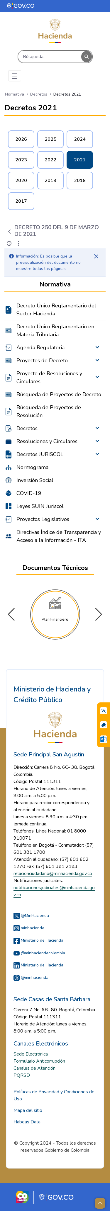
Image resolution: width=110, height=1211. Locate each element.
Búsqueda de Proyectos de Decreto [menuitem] (58, 394)
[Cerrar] (96, 256)
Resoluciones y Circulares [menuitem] (46, 441)
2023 (21, 160)
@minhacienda (30, 977)
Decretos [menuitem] (27, 428)
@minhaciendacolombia (39, 953)
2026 (21, 139)
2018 (80, 180)
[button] (99, 614)
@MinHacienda (31, 915)
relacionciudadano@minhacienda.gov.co (52, 873)
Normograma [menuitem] (32, 467)
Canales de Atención (34, 1068)
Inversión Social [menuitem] (34, 480)
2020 (21, 180)
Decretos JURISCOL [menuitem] (39, 454)
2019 (50, 180)
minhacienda (28, 928)
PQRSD (21, 1075)
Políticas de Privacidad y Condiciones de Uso (53, 1095)
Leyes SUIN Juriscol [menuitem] (40, 506)
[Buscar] (49, 57)
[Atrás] (9, 231)
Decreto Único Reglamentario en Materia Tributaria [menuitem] (55, 330)
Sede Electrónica (30, 1054)
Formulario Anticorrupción (39, 1061)
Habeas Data (26, 1122)
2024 (80, 139)
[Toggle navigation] (14, 75)
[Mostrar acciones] (18, 243)
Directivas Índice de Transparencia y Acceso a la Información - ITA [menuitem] (58, 536)
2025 (50, 139)
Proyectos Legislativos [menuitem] (42, 519)
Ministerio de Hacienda (38, 940)
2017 (21, 201)
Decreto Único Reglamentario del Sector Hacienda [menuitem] (56, 309)
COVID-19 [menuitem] (28, 493)
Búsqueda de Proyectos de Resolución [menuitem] (48, 411)
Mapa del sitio (27, 1110)
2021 (80, 160)
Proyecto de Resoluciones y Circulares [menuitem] (49, 377)
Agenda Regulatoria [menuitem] (40, 347)
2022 (50, 160)
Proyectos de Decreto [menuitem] (42, 360)
